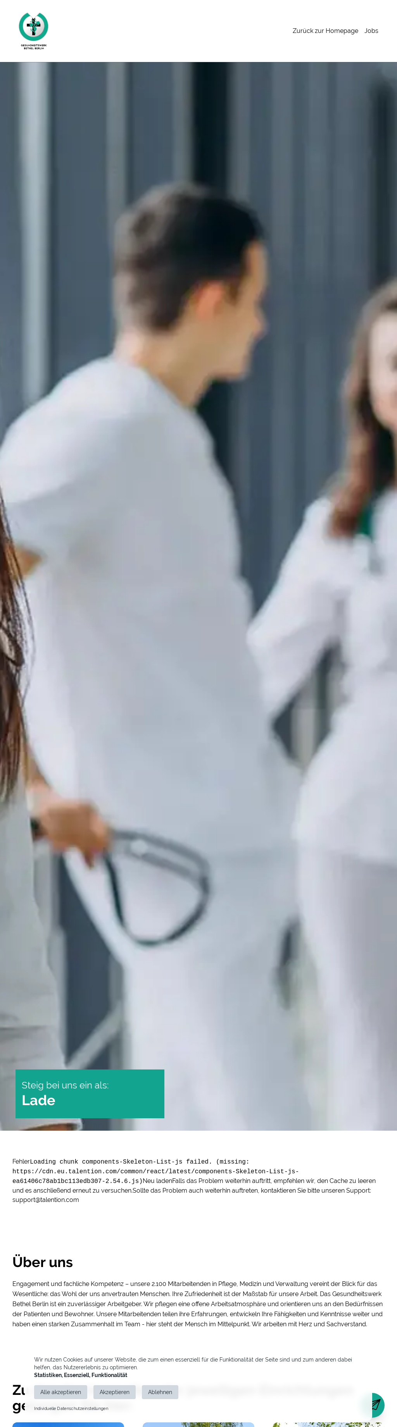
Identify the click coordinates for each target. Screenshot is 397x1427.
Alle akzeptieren (60, 1392)
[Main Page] (33, 31)
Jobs (371, 30)
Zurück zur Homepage (325, 30)
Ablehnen (160, 1392)
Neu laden (157, 1181)
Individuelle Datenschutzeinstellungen (71, 1408)
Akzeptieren (114, 1392)
